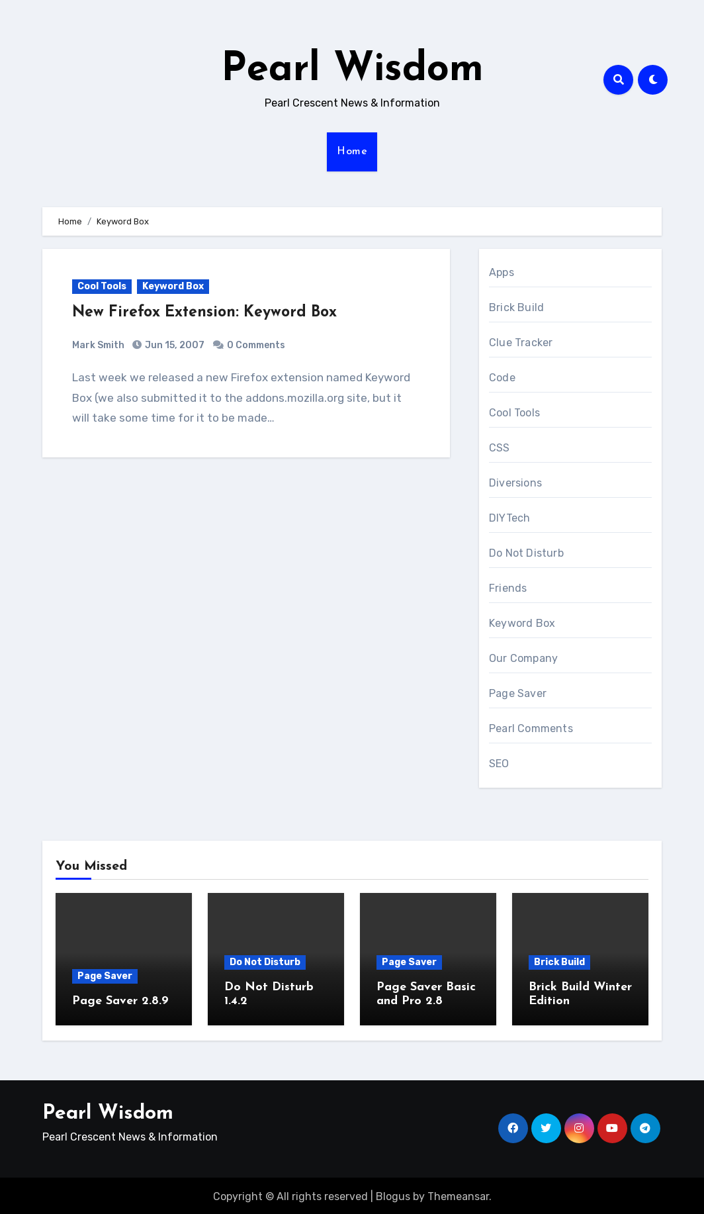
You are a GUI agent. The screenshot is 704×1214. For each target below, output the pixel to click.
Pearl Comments (531, 728)
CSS (499, 448)
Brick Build (516, 307)
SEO (499, 763)
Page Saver (518, 693)
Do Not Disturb (526, 553)
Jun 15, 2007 (173, 345)
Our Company (523, 658)
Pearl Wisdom (352, 70)
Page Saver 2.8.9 (120, 1001)
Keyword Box (173, 286)
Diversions (515, 483)
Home (352, 151)
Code (502, 377)
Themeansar (458, 1194)
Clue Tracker (520, 342)
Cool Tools (101, 286)
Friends (508, 588)
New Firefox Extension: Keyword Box (210, 312)
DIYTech (509, 518)
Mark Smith (98, 345)
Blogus (393, 1194)
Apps (501, 272)
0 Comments (256, 345)
